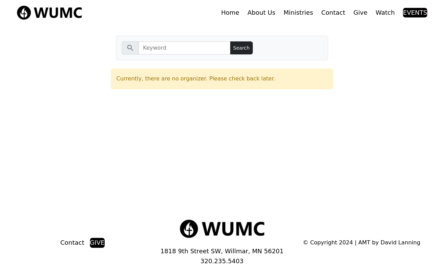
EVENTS (415, 12)
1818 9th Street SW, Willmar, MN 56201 (222, 251)
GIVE (97, 242)
